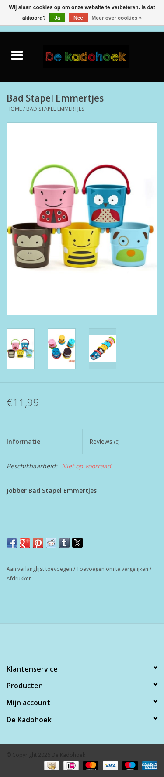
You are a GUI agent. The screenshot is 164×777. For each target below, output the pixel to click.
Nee (78, 18)
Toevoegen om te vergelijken (113, 569)
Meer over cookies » (116, 18)
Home (14, 109)
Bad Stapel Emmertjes (55, 109)
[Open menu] (17, 54)
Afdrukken (19, 578)
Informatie (23, 441)
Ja (57, 18)
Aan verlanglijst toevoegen (40, 569)
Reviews (104, 441)
